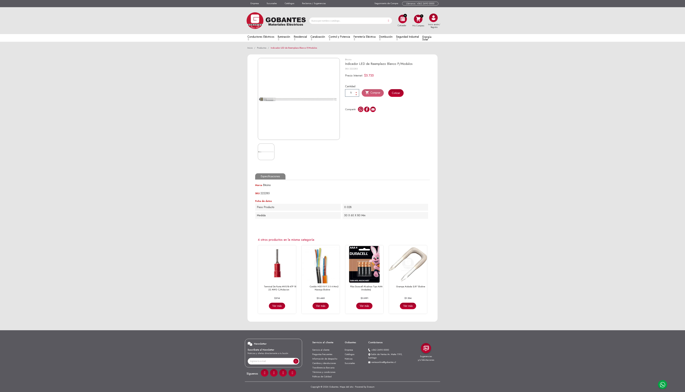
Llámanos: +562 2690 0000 (420, 3)
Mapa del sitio (346, 386)
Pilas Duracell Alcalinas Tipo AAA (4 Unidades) (367, 288)
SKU (347, 68)
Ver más (277, 306)
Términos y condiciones (323, 372)
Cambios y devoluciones (324, 363)
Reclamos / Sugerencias (314, 3)
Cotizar (396, 93)
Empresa (255, 3)
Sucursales (272, 3)
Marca (258, 185)
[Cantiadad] (352, 92)
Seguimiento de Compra (386, 3)
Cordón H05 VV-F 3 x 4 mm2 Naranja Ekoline (324, 288)
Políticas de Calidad (322, 376)
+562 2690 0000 (380, 349)
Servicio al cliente (320, 349)
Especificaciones (270, 176)
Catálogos (289, 3)
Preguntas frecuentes (322, 354)
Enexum (371, 386)
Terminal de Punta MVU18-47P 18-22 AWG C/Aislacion (280, 288)
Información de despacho (324, 358)
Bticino (348, 59)
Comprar (373, 93)
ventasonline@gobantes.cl (383, 362)
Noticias (348, 358)
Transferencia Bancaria (323, 367)
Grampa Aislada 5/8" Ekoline (410, 286)
